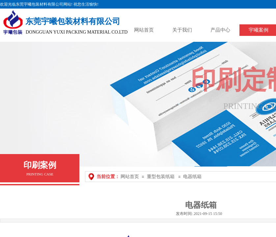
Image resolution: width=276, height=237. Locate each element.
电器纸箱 (192, 176)
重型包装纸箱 (161, 176)
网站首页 (130, 176)
